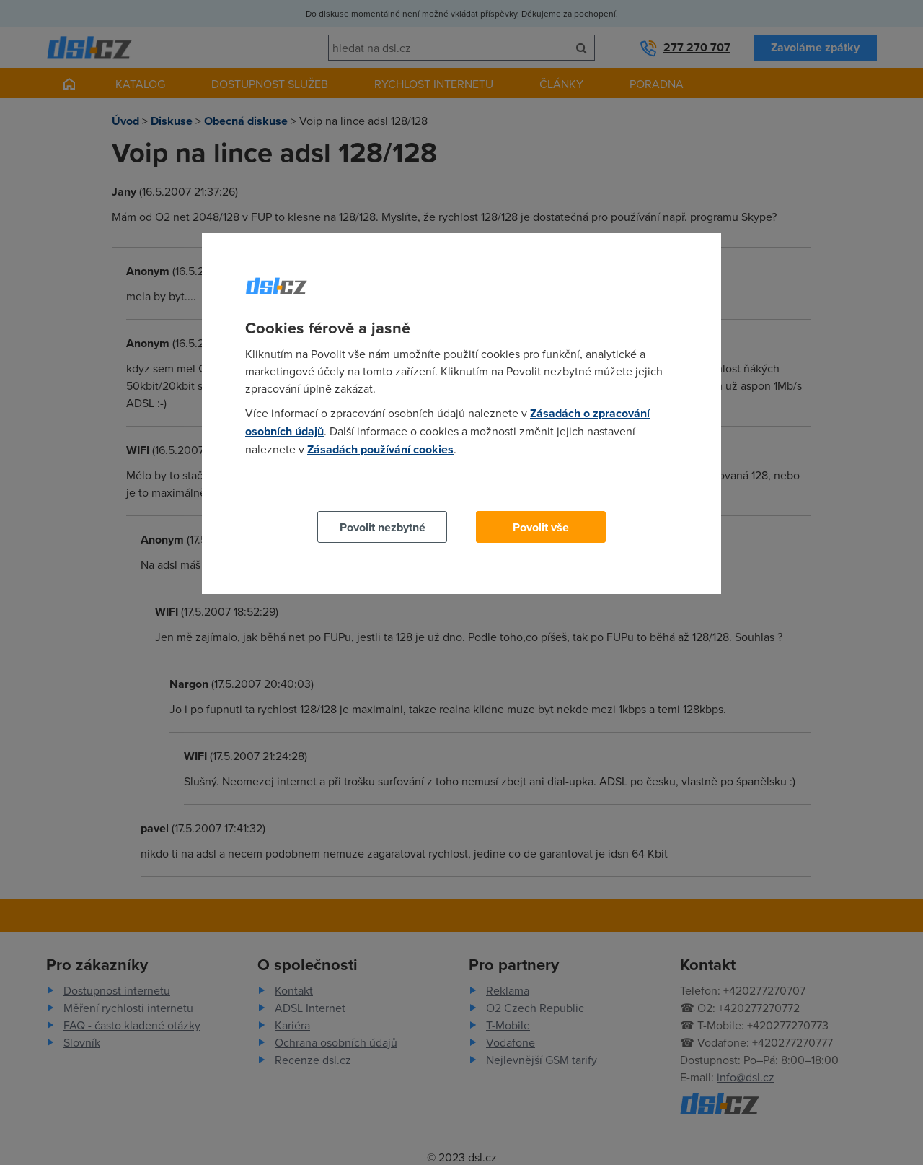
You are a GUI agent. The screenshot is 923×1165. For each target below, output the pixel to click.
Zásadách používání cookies (380, 449)
